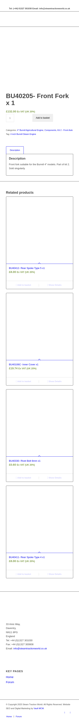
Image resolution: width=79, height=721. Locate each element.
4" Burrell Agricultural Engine (30, 130)
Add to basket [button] (23, 284)
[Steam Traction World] (33, 19)
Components (50, 130)
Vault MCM (39, 708)
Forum (10, 682)
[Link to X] (70, 712)
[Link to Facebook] (65, 712)
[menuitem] (9, 716)
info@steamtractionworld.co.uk (30, 648)
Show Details (54, 284)
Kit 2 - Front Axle (65, 130)
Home (10, 677)
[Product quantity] (10, 118)
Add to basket (43, 118)
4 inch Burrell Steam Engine (23, 134)
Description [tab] (15, 150)
